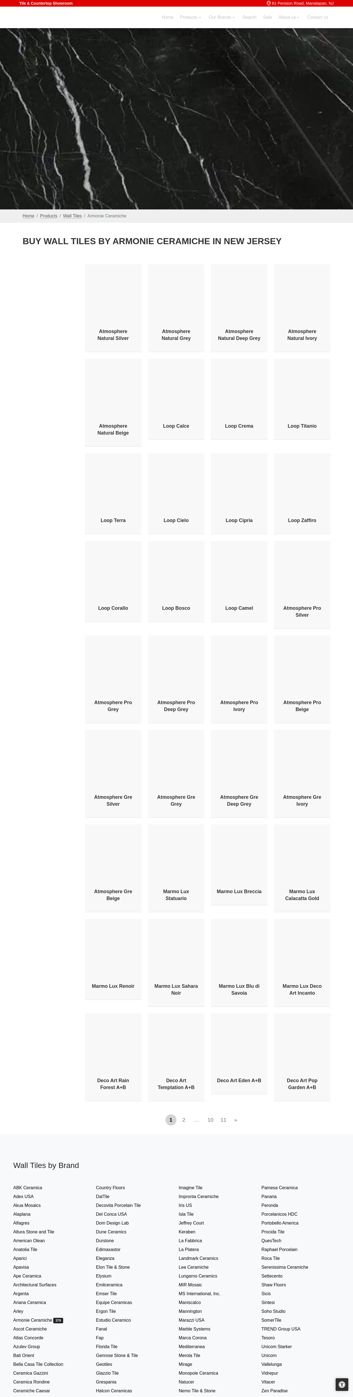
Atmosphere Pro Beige (302, 706)
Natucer (192, 1382)
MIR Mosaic (197, 1284)
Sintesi (273, 1302)
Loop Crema (239, 426)
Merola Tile (195, 1355)
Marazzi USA (197, 1320)
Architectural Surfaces (39, 1284)
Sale (267, 24)
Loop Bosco (176, 608)
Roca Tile (276, 1258)
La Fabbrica (196, 1240)
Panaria (274, 1196)
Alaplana (26, 1214)
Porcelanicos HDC (284, 1214)
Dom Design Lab (118, 1223)
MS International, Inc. (205, 1293)
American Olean (34, 1240)
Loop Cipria (239, 520)
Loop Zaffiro (302, 520)
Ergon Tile (111, 1311)
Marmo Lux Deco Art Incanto (302, 989)
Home (167, 24)
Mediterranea (196, 1346)
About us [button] (288, 24)
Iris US (191, 1205)
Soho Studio (279, 1311)
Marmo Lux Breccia (239, 891)
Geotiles (109, 1364)
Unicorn (273, 1355)
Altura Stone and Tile (39, 1232)
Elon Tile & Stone (119, 1267)
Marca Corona (198, 1337)
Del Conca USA (117, 1214)
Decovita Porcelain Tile (124, 1205)
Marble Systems (201, 1329)
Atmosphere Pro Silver (302, 611)
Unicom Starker (282, 1346)
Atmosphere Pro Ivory (239, 706)
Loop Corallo (113, 608)
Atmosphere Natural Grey (176, 335)
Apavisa (26, 1267)
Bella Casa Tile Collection (43, 1364)
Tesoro (273, 1337)
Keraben (192, 1232)
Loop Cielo (176, 520)
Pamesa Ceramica (286, 1187)
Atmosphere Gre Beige (113, 895)
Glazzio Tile (114, 1373)
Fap (106, 1337)
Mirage (191, 1364)
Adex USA (28, 1196)
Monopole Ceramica (204, 1373)
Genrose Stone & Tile (123, 1355)
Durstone (110, 1240)
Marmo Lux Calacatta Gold (302, 895)
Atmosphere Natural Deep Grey (239, 335)
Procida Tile (278, 1232)
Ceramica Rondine (37, 1382)
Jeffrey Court (197, 1223)
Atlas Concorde (33, 1337)
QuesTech (275, 1240)
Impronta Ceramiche (204, 1196)
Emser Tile (113, 1293)
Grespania (111, 1382)
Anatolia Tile (30, 1249)
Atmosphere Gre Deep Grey (239, 800)
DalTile (109, 1196)
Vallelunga (277, 1364)
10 (210, 1120)
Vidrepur (275, 1373)
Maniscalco (195, 1302)
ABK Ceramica (33, 1187)
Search (249, 24)
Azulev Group (32, 1346)
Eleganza (110, 1258)
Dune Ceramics (116, 1232)
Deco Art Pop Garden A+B (302, 1084)
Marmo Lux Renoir (113, 986)
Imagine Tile (195, 1187)
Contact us (317, 24)
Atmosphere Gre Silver (113, 800)
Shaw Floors (279, 1284)
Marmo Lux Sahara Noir (176, 989)
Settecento (277, 1276)
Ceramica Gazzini (36, 1373)
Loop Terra (113, 520)
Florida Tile (112, 1346)
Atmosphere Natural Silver (113, 335)
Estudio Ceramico (119, 1320)
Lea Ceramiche (198, 1267)
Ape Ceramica (33, 1276)
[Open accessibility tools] (342, 1384)
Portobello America (285, 1223)
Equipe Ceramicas (119, 1302)
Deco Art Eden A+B (239, 1080)
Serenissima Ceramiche (290, 1267)
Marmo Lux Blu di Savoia (239, 989)
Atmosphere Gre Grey (176, 800)
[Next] (235, 1119)
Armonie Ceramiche (38, 1320)
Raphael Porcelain (284, 1249)
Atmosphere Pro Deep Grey (176, 706)
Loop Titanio (302, 426)
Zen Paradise (279, 1390)
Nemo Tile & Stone (201, 1390)
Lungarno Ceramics (203, 1276)
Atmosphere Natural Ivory (302, 335)
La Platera (194, 1249)
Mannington (194, 1311)
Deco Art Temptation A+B (176, 1084)
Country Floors (117, 1187)
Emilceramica (114, 1284)
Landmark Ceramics (204, 1258)
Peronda (275, 1205)
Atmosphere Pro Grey (113, 706)
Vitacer (273, 1382)
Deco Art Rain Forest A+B (113, 1084)
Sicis (271, 1293)
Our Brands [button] (220, 24)
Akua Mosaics (32, 1205)
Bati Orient (29, 1355)
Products (48, 216)
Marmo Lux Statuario (176, 895)
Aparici (25, 1258)
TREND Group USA (286, 1329)
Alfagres (26, 1223)
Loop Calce (176, 426)
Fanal (107, 1329)
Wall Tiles (72, 216)
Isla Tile (192, 1214)
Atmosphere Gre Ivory (302, 800)
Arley (24, 1311)
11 (223, 1120)
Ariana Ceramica (34, 1302)
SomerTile (277, 1320)
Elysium (110, 1276)
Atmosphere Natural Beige (113, 429)
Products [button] (189, 24)
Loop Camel (239, 608)
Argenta (27, 1293)
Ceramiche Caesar (37, 1390)
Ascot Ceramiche (35, 1329)
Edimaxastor (114, 1249)
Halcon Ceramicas (119, 1390)
